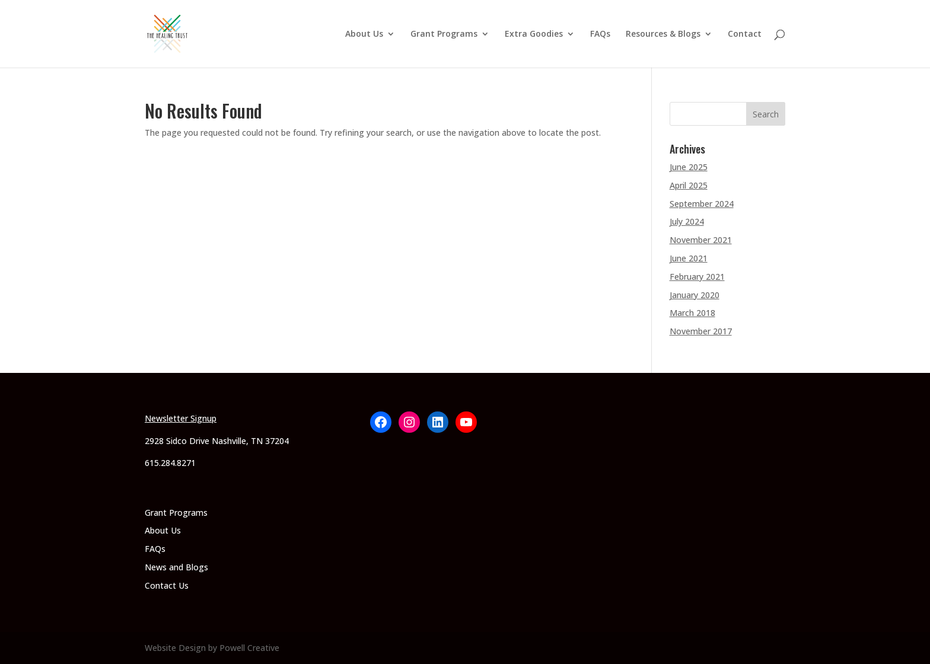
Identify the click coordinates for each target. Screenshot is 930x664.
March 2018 (692, 312)
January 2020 (694, 295)
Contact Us (167, 585)
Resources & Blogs (663, 34)
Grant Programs (443, 34)
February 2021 (697, 276)
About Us (364, 34)
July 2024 (687, 221)
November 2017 (701, 331)
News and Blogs (176, 567)
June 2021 (689, 258)
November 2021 (701, 239)
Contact (745, 34)
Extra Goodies (534, 34)
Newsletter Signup (180, 418)
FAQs (600, 34)
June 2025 (689, 167)
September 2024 (702, 203)
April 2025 (689, 185)
